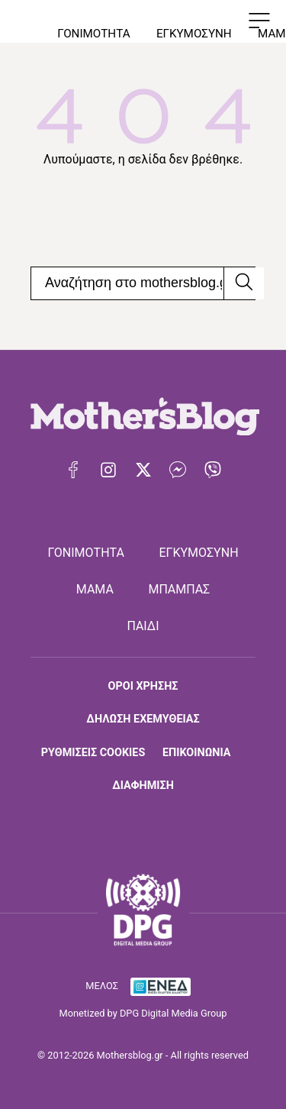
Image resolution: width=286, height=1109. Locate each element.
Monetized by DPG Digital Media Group (143, 1013)
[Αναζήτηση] (243, 283)
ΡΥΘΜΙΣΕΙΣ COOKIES (93, 752)
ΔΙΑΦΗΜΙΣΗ (143, 785)
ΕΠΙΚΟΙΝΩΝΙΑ (196, 752)
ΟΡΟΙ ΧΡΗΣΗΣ (143, 686)
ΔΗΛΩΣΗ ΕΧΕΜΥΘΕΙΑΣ (142, 719)
